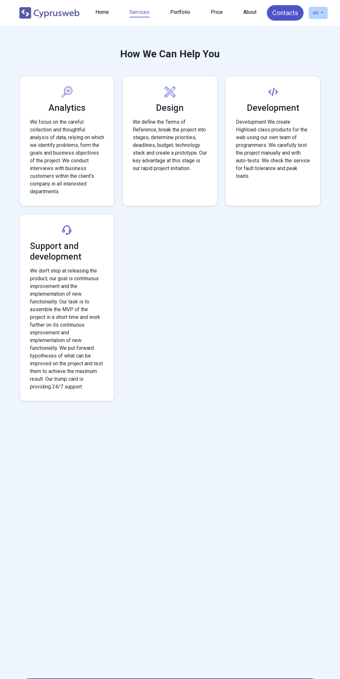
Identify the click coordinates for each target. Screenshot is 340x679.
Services (140, 12)
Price (217, 12)
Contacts (285, 13)
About (250, 12)
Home (102, 12)
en (316, 13)
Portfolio (180, 12)
